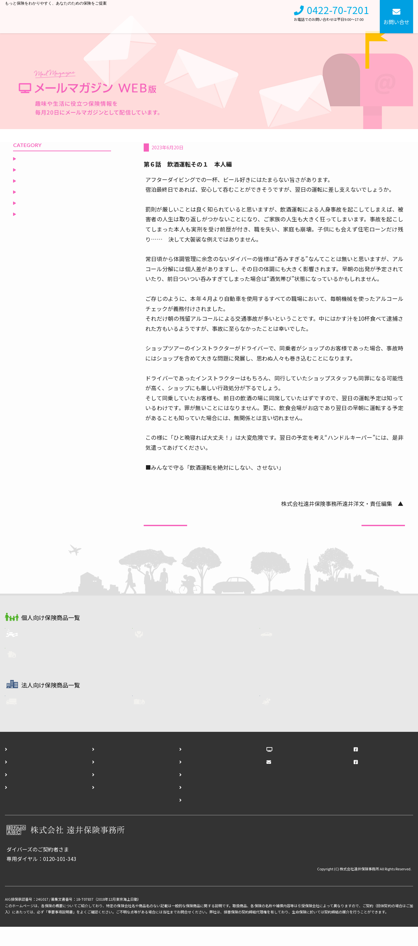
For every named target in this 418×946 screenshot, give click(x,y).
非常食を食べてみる (42, 158)
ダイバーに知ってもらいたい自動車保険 (187, 147)
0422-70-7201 (338, 14)
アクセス (19, 806)
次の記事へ (383, 532)
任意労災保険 (298, 721)
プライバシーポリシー (115, 806)
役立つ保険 (32, 218)
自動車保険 (296, 651)
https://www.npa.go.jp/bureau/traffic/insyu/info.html (210, 477)
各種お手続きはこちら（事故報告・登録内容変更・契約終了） (80, 887)
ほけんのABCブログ (298, 768)
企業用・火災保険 (177, 721)
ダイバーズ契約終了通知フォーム (208, 819)
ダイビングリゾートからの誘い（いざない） (60, 173)
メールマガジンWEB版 (300, 781)
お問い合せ (396, 22)
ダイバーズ (41, 651)
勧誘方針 (99, 793)
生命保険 (166, 651)
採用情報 (274, 17)
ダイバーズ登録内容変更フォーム (208, 806)
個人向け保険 (168, 17)
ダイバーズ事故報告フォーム (202, 793)
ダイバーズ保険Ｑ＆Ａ (45, 207)
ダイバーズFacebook (377, 781)
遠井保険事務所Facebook (383, 768)
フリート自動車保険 (51, 721)
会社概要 (243, 17)
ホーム (17, 768)
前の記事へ (165, 532)
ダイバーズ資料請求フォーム (202, 781)
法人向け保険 (208, 17)
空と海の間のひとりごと (48, 229)
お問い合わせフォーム (195, 768)
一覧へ (274, 538)
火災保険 (38, 672)
